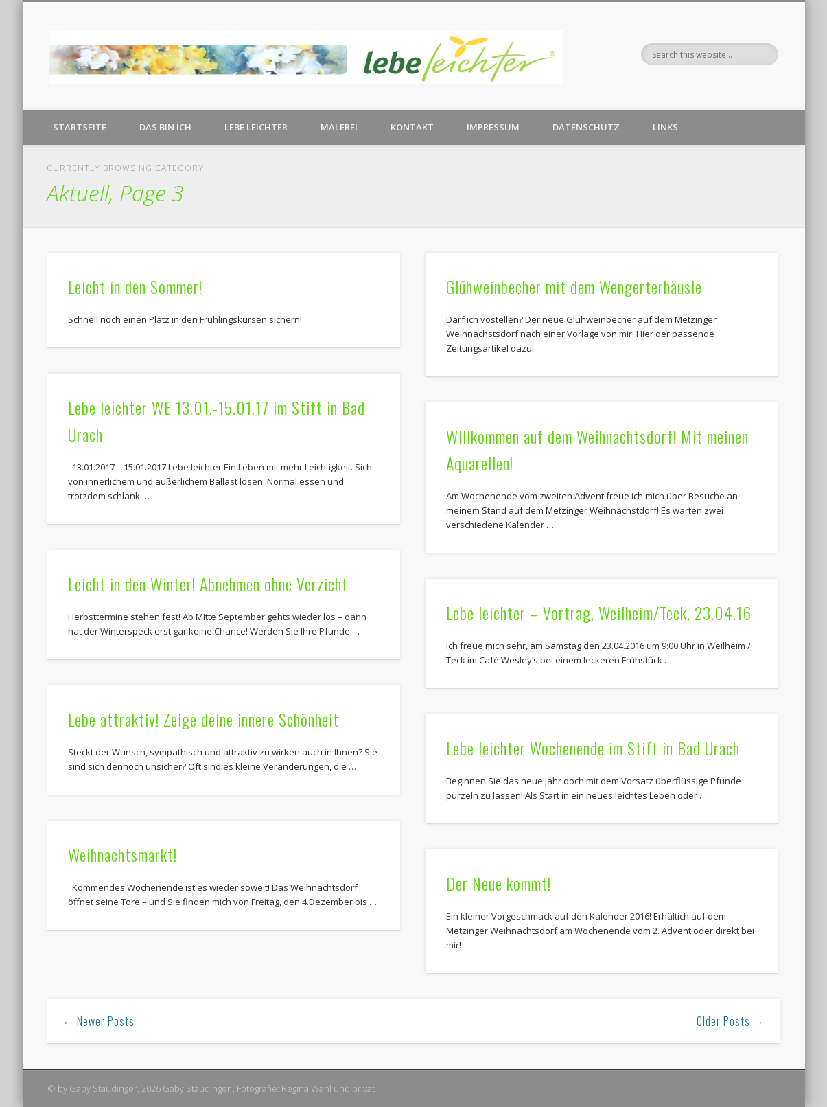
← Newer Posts (98, 1021)
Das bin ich (165, 127)
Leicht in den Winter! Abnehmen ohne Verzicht (208, 583)
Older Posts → (731, 1021)
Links (665, 127)
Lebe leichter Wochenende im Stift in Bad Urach (593, 747)
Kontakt (412, 127)
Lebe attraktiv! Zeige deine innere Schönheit (203, 719)
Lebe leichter (256, 127)
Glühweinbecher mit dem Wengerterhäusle (574, 286)
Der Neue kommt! (498, 883)
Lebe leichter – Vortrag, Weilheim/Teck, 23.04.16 (599, 612)
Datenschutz (586, 127)
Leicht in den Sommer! (135, 286)
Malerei (339, 127)
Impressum (493, 127)
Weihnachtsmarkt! (122, 854)
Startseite (79, 127)
